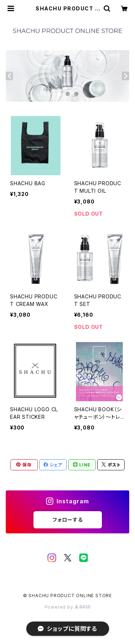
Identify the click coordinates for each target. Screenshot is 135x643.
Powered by (68, 607)
